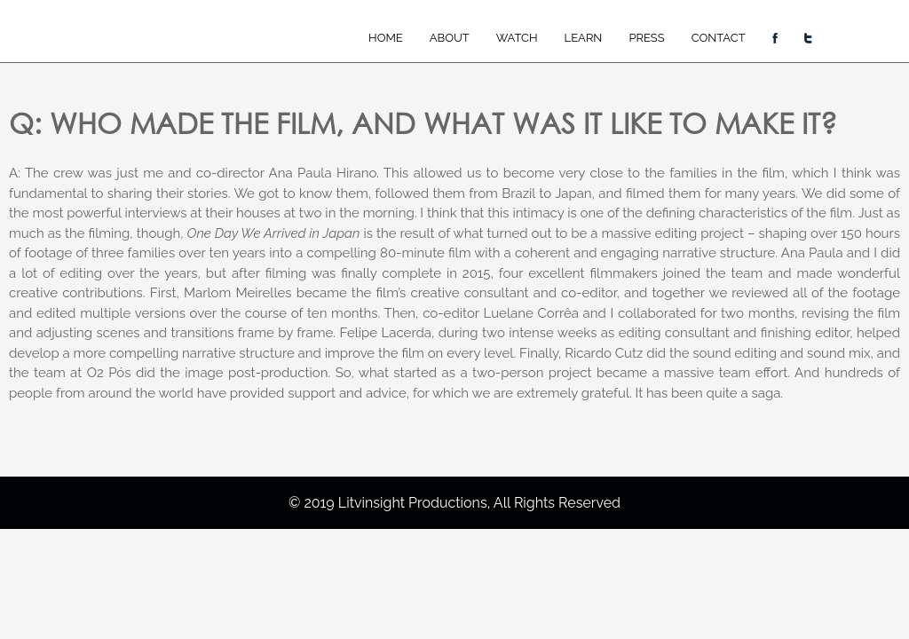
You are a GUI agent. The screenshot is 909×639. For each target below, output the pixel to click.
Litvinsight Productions (412, 502)
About (450, 37)
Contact (719, 37)
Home (385, 37)
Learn (584, 37)
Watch (517, 37)
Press (646, 37)
